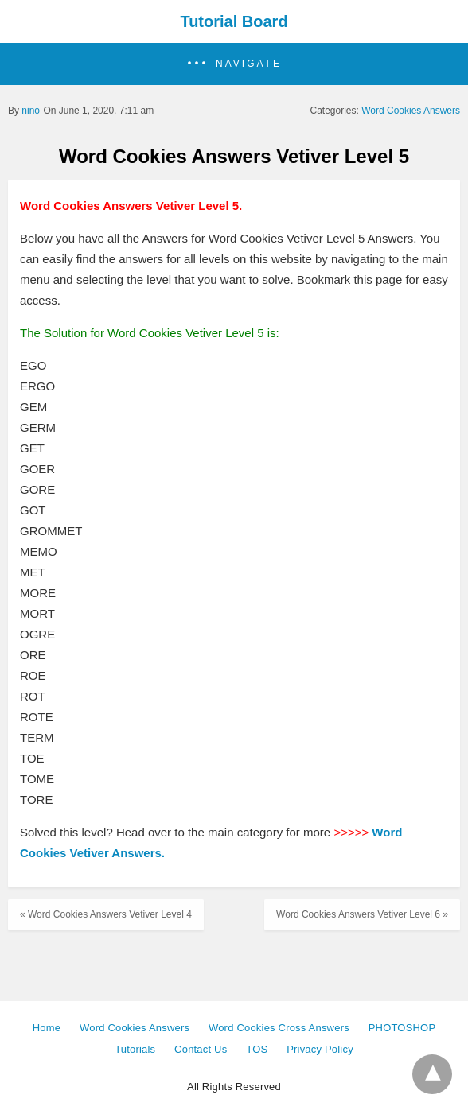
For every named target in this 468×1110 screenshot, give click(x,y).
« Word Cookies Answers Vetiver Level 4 (106, 914)
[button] (234, 64)
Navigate (249, 63)
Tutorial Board (233, 21)
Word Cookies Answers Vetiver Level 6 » (362, 914)
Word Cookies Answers (410, 110)
